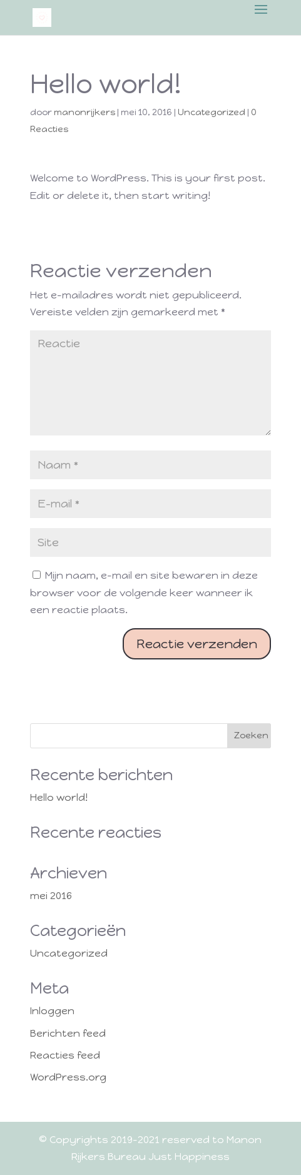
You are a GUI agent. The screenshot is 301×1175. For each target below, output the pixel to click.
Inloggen (52, 1011)
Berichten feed (68, 1033)
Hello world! (59, 797)
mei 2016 (51, 896)
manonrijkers (84, 112)
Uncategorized (211, 112)
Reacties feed (65, 1055)
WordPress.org (68, 1077)
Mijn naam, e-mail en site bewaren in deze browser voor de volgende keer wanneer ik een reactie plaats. (144, 592)
